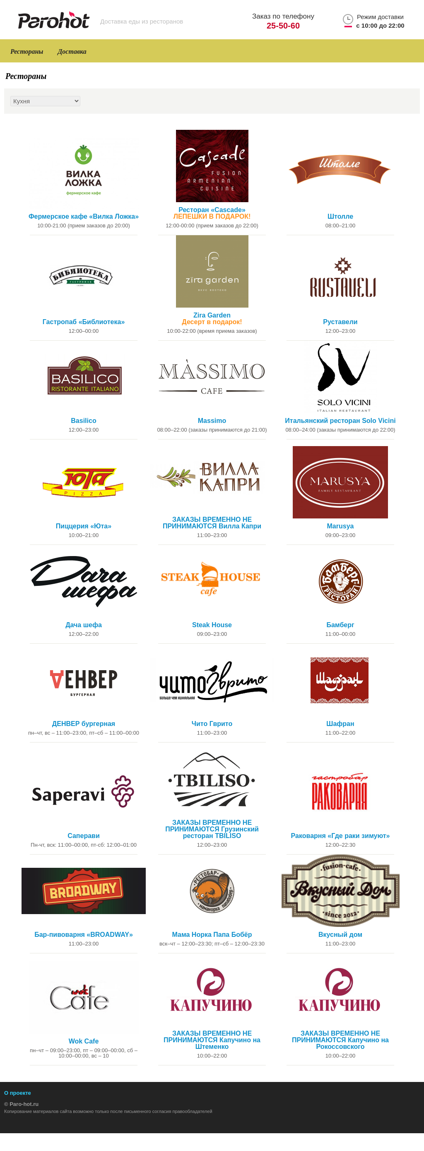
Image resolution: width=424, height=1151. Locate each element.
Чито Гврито (212, 724)
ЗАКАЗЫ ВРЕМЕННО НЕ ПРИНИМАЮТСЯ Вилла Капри (212, 523)
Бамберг (340, 625)
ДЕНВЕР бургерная (83, 724)
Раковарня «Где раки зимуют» (340, 836)
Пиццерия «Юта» (83, 526)
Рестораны (26, 51)
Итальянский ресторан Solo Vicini (340, 421)
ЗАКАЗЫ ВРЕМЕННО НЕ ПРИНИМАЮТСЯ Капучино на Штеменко (212, 1040)
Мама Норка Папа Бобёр (212, 934)
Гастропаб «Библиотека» (84, 322)
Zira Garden (212, 318)
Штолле (340, 216)
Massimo (212, 421)
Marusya (340, 526)
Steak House (212, 625)
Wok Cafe (84, 1041)
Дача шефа (83, 625)
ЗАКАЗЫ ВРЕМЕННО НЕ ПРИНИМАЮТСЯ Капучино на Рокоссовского (340, 1040)
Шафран (340, 724)
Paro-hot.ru (24, 1104)
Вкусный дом (340, 934)
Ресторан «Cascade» (212, 213)
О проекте (17, 1093)
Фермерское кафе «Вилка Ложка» (84, 216)
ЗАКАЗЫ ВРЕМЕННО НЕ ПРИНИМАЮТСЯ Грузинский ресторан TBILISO (212, 829)
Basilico (83, 421)
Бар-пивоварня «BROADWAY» (83, 934)
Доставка (72, 51)
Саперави (83, 836)
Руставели (340, 322)
